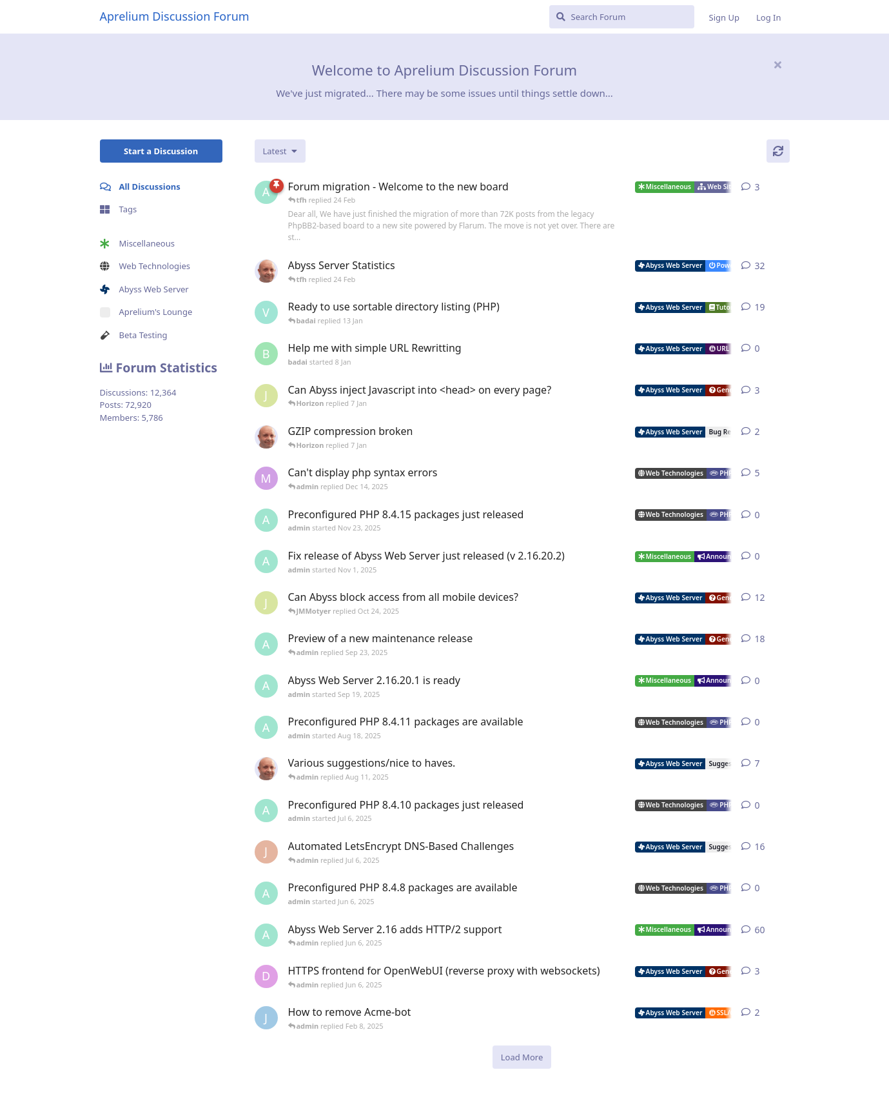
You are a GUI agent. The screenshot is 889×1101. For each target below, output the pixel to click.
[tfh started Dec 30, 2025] (266, 437)
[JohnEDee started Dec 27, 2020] (266, 852)
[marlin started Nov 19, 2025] (266, 478)
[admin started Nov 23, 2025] (266, 520)
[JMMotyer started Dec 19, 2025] (266, 395)
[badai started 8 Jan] (266, 353)
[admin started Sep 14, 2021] (266, 935)
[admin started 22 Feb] (266, 192)
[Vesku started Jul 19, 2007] (266, 312)
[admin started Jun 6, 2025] (266, 893)
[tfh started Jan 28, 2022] (266, 271)
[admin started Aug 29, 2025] (266, 644)
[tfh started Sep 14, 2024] (266, 768)
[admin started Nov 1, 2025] (266, 561)
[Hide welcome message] (778, 64)
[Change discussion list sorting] (280, 151)
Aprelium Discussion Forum (174, 16)
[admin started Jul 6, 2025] (266, 810)
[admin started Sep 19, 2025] (266, 686)
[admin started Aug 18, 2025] (266, 727)
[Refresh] (778, 151)
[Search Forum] (621, 16)
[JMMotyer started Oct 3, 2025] (266, 602)
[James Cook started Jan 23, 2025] (266, 1017)
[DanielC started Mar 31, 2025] (266, 976)
